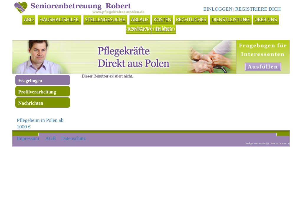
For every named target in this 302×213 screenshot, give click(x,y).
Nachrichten (30, 103)
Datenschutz (73, 138)
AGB (50, 138)
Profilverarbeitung (37, 91)
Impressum (28, 138)
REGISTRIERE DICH (258, 9)
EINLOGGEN (217, 9)
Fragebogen (30, 80)
